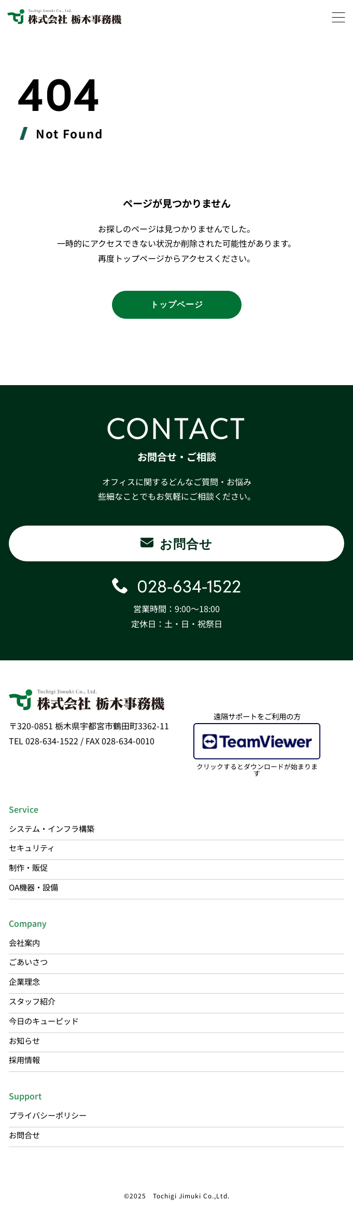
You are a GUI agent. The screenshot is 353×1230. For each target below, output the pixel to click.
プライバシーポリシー (48, 1115)
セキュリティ (32, 847)
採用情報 (24, 1059)
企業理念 (24, 981)
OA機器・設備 (33, 887)
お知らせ (24, 1040)
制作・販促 (28, 867)
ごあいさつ (28, 961)
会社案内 (24, 942)
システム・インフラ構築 (51, 828)
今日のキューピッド (44, 1020)
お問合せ (24, 1134)
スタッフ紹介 (32, 1001)
